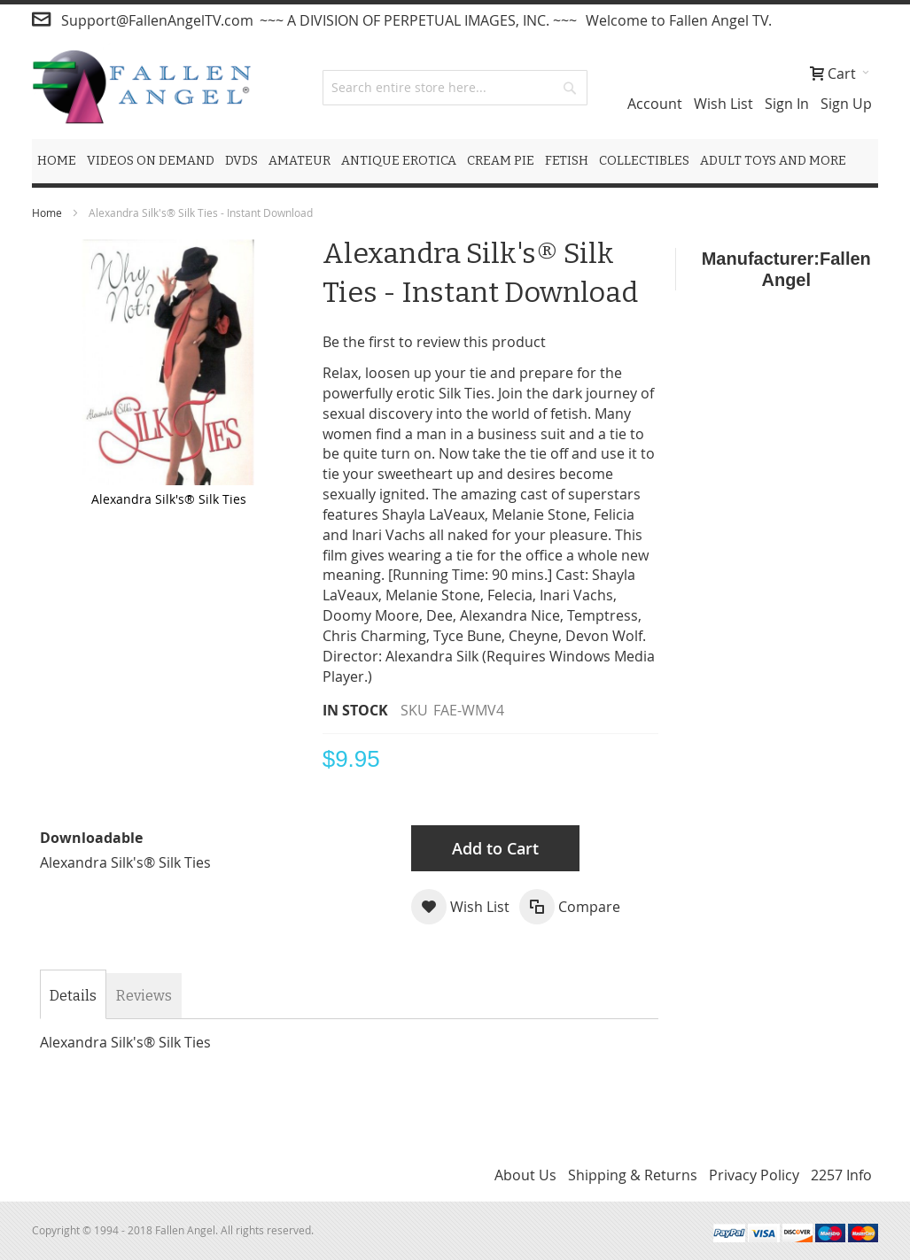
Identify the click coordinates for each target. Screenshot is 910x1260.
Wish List (723, 103)
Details (73, 995)
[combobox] (455, 87)
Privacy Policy (754, 1175)
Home (47, 212)
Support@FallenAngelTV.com (157, 20)
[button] (460, 906)
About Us (525, 1175)
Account (654, 103)
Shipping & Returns (632, 1175)
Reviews (144, 995)
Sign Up (846, 103)
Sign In (787, 103)
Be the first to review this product (434, 342)
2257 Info (841, 1175)
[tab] (73, 996)
